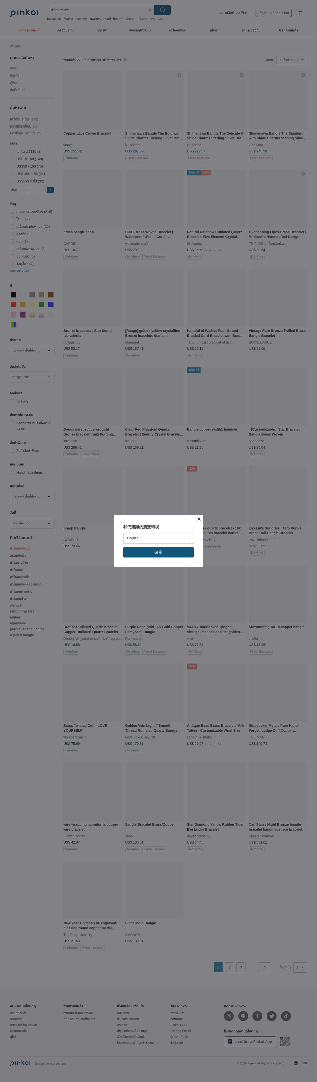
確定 (158, 552)
